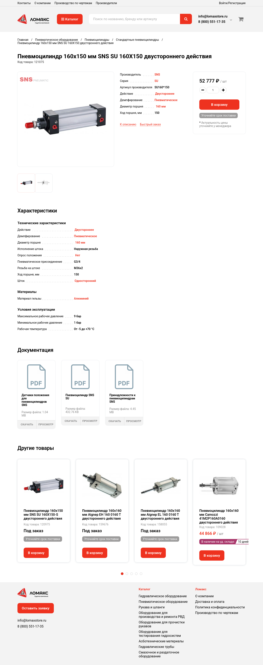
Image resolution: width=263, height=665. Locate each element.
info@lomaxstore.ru (212, 16)
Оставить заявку (36, 608)
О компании (43, 3)
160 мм (161, 106)
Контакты (24, 3)
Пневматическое (166, 100)
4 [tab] (136, 573)
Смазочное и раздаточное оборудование (159, 654)
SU (156, 81)
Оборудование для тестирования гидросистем (160, 634)
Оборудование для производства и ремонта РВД (162, 615)
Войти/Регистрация (232, 3)
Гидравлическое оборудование (163, 596)
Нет (77, 255)
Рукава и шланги (152, 607)
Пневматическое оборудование (163, 602)
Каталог (69, 19)
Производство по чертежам (73, 3)
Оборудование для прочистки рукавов (162, 624)
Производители (106, 3)
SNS (157, 74)
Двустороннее (164, 93)
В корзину (219, 105)
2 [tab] (127, 573)
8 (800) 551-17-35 (211, 22)
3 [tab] (131, 573)
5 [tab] (141, 573)
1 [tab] (122, 573)
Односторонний (85, 280)
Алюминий (81, 298)
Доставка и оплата (209, 602)
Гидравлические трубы (156, 647)
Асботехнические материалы (161, 641)
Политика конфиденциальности (220, 607)
